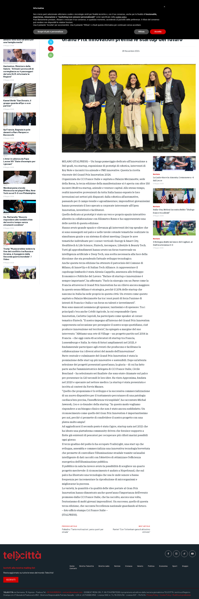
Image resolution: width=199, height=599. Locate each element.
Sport (5, 126)
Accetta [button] (157, 32)
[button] (164, 6)
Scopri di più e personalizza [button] (50, 32)
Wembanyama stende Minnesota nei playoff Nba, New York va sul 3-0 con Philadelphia (19, 190)
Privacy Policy (152, 595)
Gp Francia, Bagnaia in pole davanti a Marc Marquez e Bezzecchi (16, 132)
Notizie (156, 174)
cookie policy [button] (121, 17)
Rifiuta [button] (141, 32)
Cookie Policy (165, 595)
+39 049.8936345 (53, 592)
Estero (5, 246)
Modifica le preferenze (182, 595)
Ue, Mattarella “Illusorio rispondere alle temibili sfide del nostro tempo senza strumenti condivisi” (18, 221)
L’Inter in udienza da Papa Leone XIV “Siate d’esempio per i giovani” (19, 161)
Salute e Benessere (10, 63)
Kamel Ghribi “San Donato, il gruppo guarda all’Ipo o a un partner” (17, 103)
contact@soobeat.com (72, 592)
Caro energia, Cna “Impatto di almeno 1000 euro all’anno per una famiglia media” (18, 39)
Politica (6, 214)
